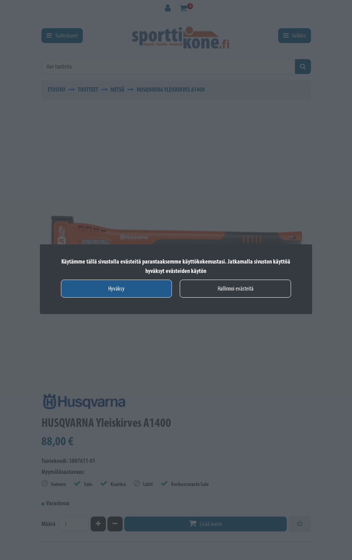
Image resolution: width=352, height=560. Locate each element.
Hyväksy (116, 288)
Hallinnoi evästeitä (236, 288)
